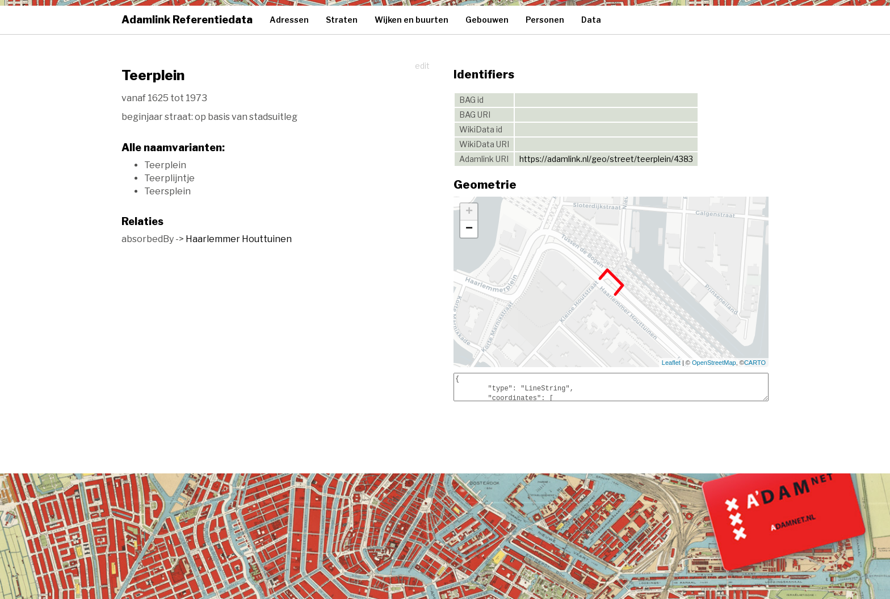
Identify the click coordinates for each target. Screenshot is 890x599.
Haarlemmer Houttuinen (239, 239)
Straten (342, 19)
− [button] (469, 229)
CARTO (755, 362)
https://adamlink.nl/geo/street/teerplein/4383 (606, 159)
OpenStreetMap (714, 362)
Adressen (289, 19)
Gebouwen (487, 19)
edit (422, 65)
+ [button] (469, 212)
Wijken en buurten (411, 19)
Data (591, 19)
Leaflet (671, 362)
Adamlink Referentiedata (187, 20)
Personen (545, 19)
